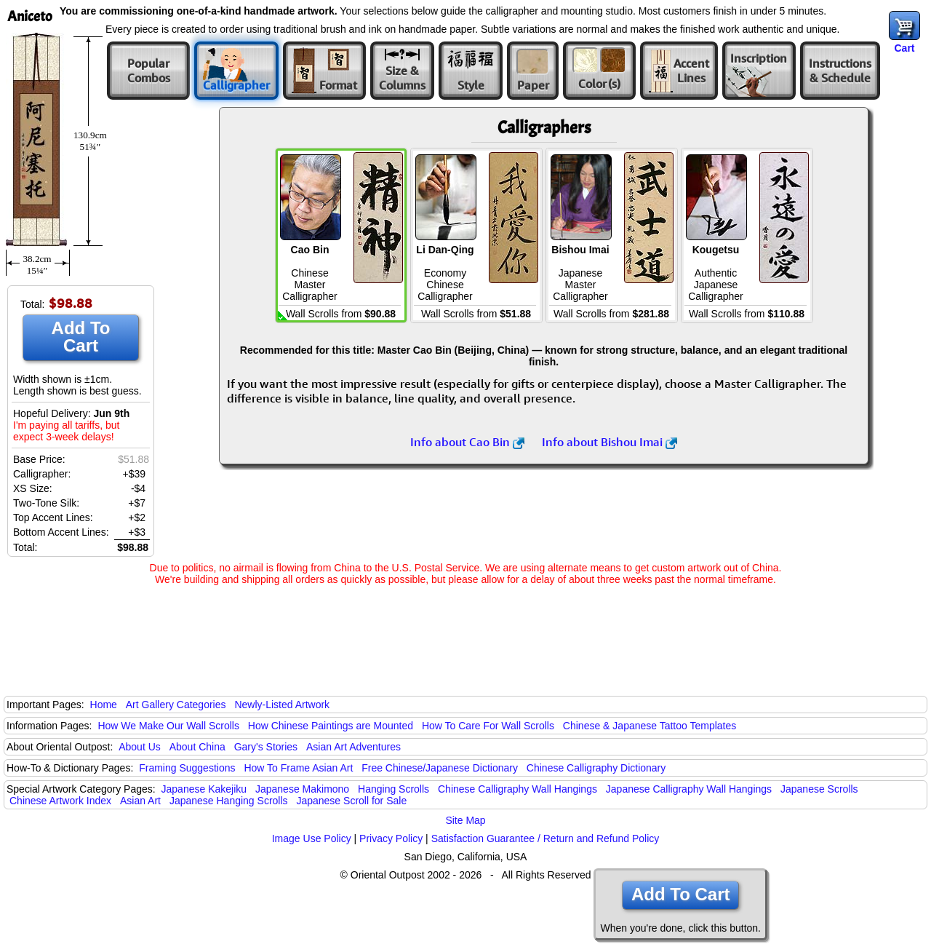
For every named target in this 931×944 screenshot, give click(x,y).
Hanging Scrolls (393, 789)
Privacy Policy (391, 838)
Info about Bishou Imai (609, 442)
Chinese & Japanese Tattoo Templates (649, 725)
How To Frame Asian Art (298, 768)
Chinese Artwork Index (60, 800)
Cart (904, 48)
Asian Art (140, 800)
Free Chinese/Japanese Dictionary (439, 768)
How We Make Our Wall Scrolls (168, 725)
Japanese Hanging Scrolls (228, 800)
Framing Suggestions (187, 768)
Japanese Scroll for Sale (351, 800)
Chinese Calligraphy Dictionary (596, 768)
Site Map (465, 820)
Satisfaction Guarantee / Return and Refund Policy (545, 838)
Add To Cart (81, 336)
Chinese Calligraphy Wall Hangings (517, 789)
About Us (140, 747)
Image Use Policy (311, 838)
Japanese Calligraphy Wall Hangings (689, 789)
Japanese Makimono (302, 789)
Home (103, 704)
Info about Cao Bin (467, 442)
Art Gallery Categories (176, 704)
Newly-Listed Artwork (281, 704)
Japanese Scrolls (819, 789)
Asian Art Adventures (353, 747)
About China (197, 747)
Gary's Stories (265, 747)
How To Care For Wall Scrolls (488, 725)
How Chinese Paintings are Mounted (330, 725)
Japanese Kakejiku (204, 789)
